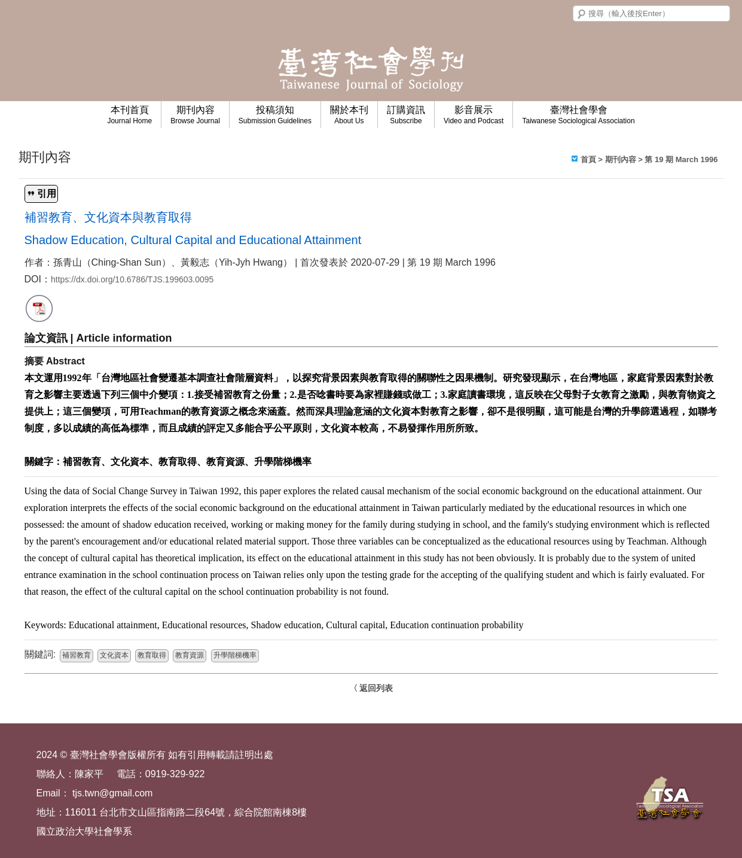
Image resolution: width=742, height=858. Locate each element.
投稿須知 (275, 115)
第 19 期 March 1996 (681, 159)
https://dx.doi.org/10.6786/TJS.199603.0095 (132, 279)
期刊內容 (195, 115)
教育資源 (189, 656)
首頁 (588, 159)
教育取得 (152, 656)
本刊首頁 (129, 115)
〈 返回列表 (371, 688)
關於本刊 (349, 115)
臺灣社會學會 (578, 115)
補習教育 (76, 656)
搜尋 (582, 14)
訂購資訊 (406, 115)
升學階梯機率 (235, 656)
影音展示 (474, 115)
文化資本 (114, 656)
